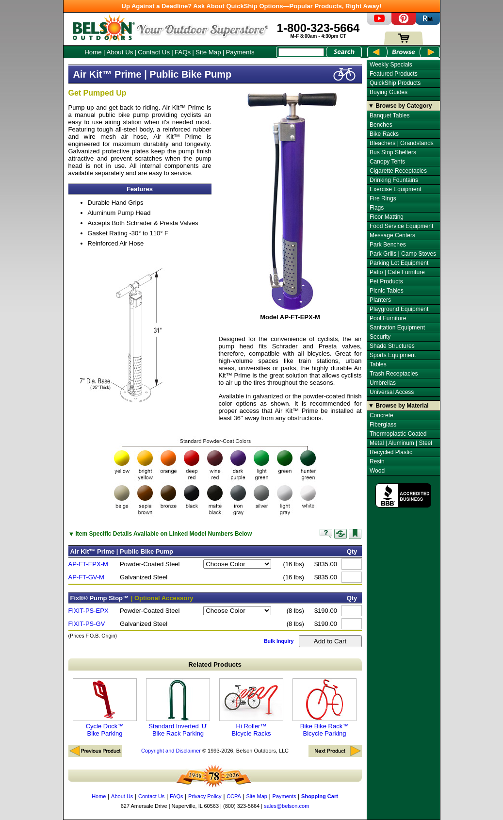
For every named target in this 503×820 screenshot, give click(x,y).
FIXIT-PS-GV (86, 623)
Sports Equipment (393, 355)
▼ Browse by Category (400, 105)
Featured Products (394, 73)
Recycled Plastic (391, 452)
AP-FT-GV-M (86, 577)
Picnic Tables (387, 290)
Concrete (381, 415)
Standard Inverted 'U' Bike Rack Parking (178, 707)
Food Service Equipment (401, 226)
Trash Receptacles (394, 373)
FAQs (183, 52)
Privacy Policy (204, 796)
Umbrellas (383, 382)
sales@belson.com (286, 806)
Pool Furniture (388, 318)
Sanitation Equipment (397, 327)
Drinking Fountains (394, 180)
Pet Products (386, 281)
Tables (378, 364)
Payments (240, 52)
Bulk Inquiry (279, 641)
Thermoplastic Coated (398, 433)
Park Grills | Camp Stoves (403, 253)
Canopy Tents (387, 161)
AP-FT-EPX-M (88, 564)
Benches (381, 124)
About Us (120, 52)
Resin (377, 461)
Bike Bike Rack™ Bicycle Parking (324, 707)
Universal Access (392, 392)
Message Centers (392, 235)
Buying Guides (388, 92)
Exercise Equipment (396, 189)
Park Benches (388, 244)
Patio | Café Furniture (397, 272)
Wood (377, 470)
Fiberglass (383, 424)
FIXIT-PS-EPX (88, 610)
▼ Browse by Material (398, 405)
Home (93, 52)
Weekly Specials (391, 64)
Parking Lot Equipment (399, 263)
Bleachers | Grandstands (402, 143)
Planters (380, 299)
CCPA (234, 796)
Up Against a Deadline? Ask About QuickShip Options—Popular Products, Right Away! (252, 6)
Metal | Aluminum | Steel (401, 443)
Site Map (208, 52)
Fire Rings (383, 198)
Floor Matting (387, 216)
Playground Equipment (399, 309)
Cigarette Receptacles (398, 170)
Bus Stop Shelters (393, 152)
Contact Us (154, 52)
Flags (377, 207)
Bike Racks (384, 134)
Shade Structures (392, 346)
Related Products (215, 664)
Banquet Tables (390, 115)
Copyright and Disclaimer (171, 751)
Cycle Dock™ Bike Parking (105, 707)
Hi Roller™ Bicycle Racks (251, 707)
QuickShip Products (395, 83)
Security (380, 336)
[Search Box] (301, 52)
